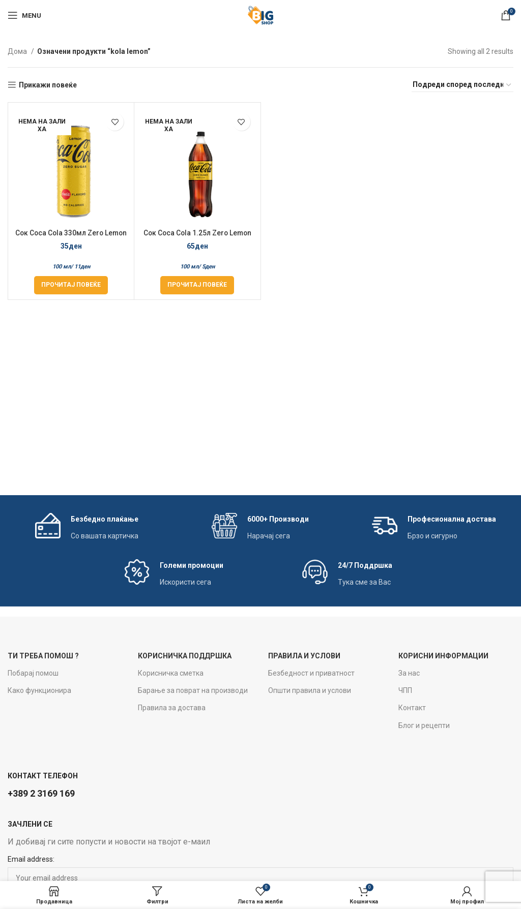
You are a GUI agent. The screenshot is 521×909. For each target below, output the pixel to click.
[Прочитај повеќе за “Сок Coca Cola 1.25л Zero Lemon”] (197, 285)
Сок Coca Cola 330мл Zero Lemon (71, 233)
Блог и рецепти (424, 725)
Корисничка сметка (171, 673)
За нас (409, 673)
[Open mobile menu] (24, 15)
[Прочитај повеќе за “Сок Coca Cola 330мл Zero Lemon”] (71, 285)
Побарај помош (33, 673)
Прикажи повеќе (48, 85)
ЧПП (405, 690)
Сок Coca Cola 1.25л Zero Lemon (197, 233)
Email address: (31, 859)
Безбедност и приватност (311, 673)
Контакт (412, 708)
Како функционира (39, 690)
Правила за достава (172, 708)
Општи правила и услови (309, 690)
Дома (18, 51)
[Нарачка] (462, 85)
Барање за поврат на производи (193, 690)
